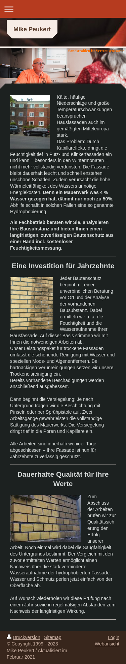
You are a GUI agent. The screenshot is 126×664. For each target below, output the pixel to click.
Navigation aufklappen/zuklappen (63, 9)
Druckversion (23, 637)
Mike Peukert (32, 29)
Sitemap (52, 637)
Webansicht (107, 643)
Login (113, 637)
